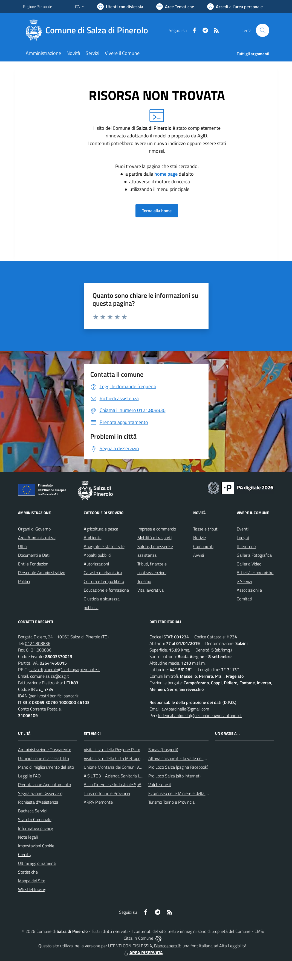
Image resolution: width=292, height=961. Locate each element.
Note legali (28, 837)
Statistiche (28, 872)
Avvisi (198, 555)
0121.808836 (37, 643)
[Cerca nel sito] (262, 30)
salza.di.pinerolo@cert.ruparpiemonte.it (65, 669)
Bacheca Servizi (32, 810)
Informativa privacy (35, 828)
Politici (24, 581)
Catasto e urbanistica (103, 572)
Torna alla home (157, 210)
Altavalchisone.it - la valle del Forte (180, 758)
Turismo (144, 581)
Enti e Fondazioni (33, 564)
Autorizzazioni (96, 564)
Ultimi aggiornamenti (37, 863)
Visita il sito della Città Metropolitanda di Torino (126, 758)
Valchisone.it (159, 784)
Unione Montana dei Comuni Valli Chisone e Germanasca (135, 767)
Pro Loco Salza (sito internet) (174, 776)
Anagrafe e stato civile (104, 546)
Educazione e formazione (106, 590)
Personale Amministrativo (41, 572)
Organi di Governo (34, 529)
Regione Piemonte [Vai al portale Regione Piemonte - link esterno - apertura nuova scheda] (37, 6)
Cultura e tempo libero (104, 581)
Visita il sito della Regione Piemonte (116, 749)
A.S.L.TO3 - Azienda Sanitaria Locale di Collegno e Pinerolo (137, 776)
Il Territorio (246, 546)
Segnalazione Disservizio (40, 793)
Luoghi (243, 537)
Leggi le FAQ (29, 776)
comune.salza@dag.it (49, 676)
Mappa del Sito (31, 880)
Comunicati (203, 546)
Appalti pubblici (97, 555)
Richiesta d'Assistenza (38, 802)
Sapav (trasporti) (163, 749)
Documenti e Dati (34, 555)
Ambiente (93, 537)
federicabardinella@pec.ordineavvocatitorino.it (200, 715)
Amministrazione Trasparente (44, 749)
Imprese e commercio (156, 529)
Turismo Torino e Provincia (107, 793)
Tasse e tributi (205, 529)
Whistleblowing (32, 889)
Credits (24, 854)
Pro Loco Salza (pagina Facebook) (178, 767)
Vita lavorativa (150, 590)
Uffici (22, 546)
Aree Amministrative (37, 537)
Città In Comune (138, 938)
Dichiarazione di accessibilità (43, 758)
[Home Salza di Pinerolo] (89, 30)
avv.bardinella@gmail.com (185, 709)
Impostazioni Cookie (36, 845)
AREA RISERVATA (143, 952)
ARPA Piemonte (98, 802)
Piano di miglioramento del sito (46, 767)
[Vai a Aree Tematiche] (175, 6)
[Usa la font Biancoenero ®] (120, 6)
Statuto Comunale (34, 819)
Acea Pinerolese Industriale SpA (112, 784)
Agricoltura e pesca (101, 529)
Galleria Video (249, 564)
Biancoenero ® (167, 945)
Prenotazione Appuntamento (44, 784)
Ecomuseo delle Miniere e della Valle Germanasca (193, 793)
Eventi (242, 529)
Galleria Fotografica (254, 555)
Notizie (199, 537)
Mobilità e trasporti (154, 537)
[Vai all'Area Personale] (235, 6)
